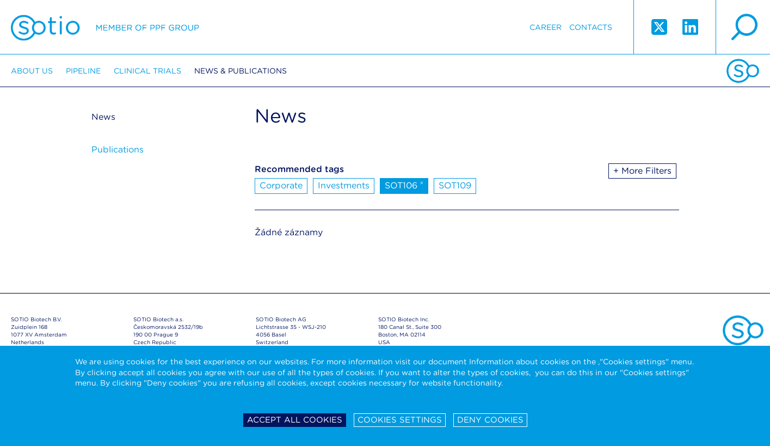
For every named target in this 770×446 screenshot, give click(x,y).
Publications (117, 149)
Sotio (105, 27)
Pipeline (83, 70)
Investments (343, 185)
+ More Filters (642, 171)
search (743, 27)
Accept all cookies (294, 420)
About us (32, 70)
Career (545, 27)
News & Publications (240, 70)
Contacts (590, 27)
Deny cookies (490, 420)
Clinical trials (147, 70)
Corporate (281, 185)
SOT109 (455, 185)
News (103, 117)
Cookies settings (400, 420)
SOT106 (404, 185)
